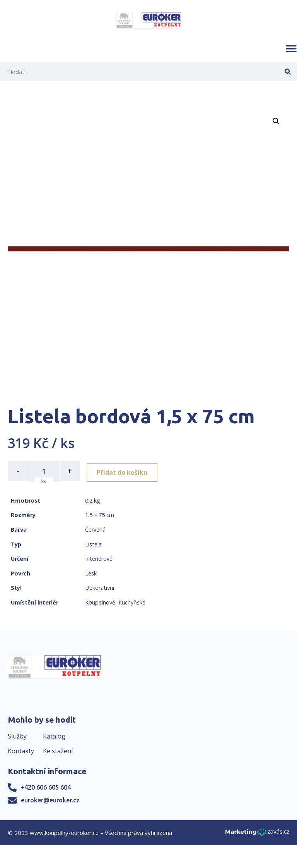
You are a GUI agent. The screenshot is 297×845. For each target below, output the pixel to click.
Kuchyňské (131, 601)
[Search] (287, 71)
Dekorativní (99, 587)
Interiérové (99, 558)
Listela (93, 543)
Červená (95, 528)
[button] (291, 48)
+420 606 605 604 (46, 786)
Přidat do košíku (124, 471)
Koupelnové (100, 601)
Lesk (91, 572)
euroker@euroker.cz (50, 799)
